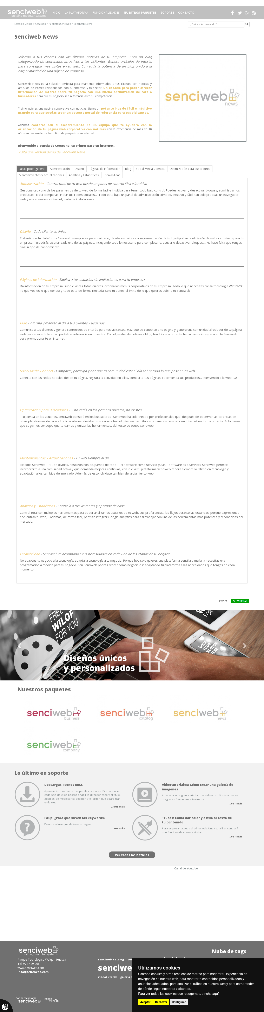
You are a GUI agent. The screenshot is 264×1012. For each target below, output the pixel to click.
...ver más (118, 806)
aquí (215, 994)
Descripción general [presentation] (32, 169)
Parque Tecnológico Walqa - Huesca (42, 959)
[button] (20, 645)
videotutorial (107, 977)
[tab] (31, 168)
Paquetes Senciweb (60, 24)
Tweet (223, 601)
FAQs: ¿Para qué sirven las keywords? (74, 818)
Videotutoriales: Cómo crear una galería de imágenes (197, 787)
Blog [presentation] (128, 169)
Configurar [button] (179, 1002)
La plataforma (76, 12)
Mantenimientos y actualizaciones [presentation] (41, 175)
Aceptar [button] (145, 1002)
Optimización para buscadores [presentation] (190, 169)
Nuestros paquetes (140, 12)
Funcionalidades (106, 12)
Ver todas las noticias (132, 855)
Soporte (167, 12)
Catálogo (40, 24)
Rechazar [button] (161, 1002)
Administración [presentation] (60, 169)
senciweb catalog (111, 959)
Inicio (56, 12)
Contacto (186, 12)
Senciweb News (83, 24)
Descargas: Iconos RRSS (63, 785)
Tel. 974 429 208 (29, 964)
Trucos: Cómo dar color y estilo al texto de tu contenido (197, 820)
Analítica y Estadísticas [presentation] (84, 175)
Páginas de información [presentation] (104, 169)
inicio (29, 24)
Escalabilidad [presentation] (112, 175)
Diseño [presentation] (79, 169)
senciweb (117, 967)
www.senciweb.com (31, 968)
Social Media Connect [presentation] (150, 169)
